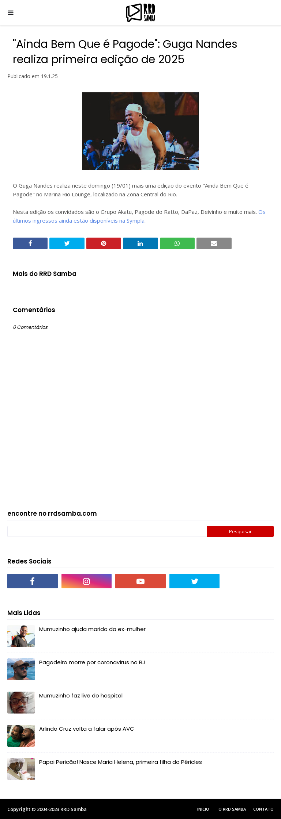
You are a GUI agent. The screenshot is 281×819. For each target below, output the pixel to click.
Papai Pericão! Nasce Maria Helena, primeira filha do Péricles (120, 762)
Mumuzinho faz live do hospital (81, 695)
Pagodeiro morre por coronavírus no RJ (92, 662)
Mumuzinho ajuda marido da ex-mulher (92, 629)
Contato (263, 809)
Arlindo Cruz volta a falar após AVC (86, 729)
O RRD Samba (232, 809)
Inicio (203, 809)
